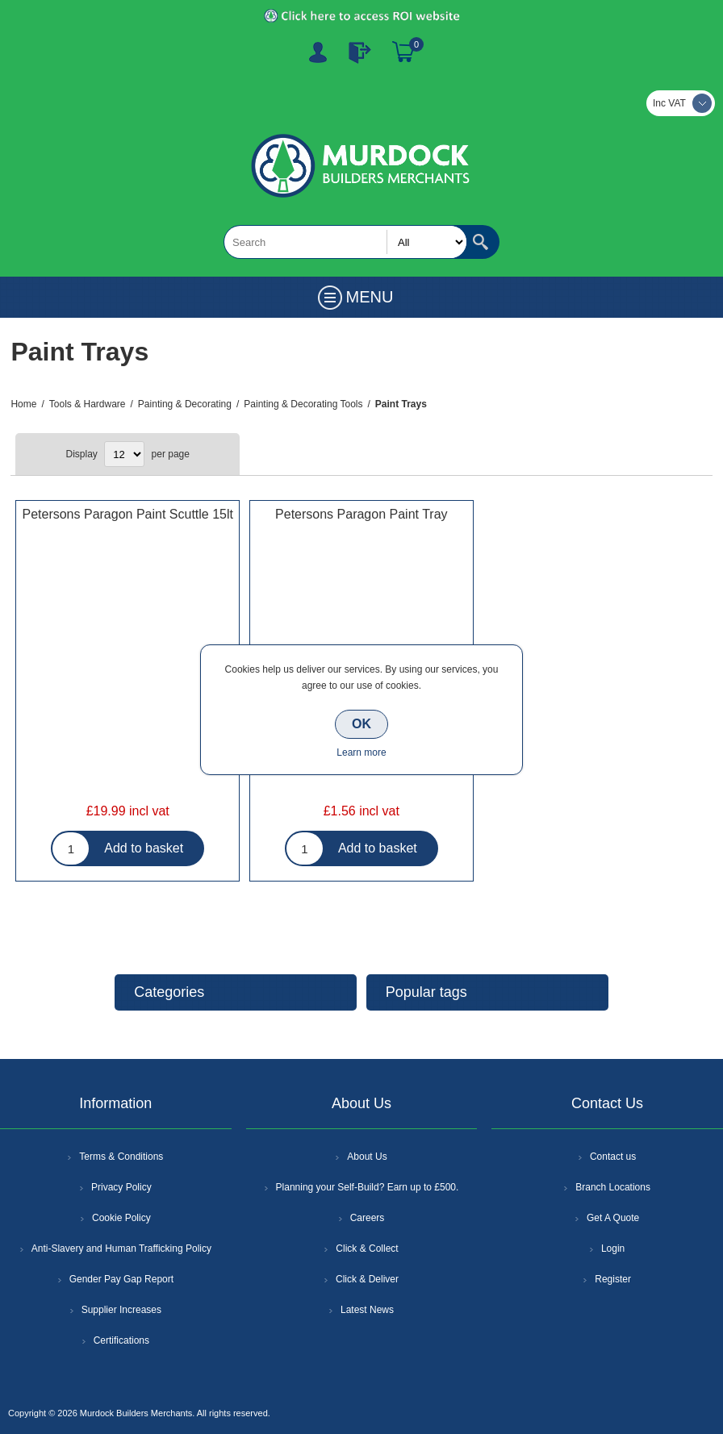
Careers (367, 1217)
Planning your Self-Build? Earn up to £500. (367, 1187)
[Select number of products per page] (124, 454)
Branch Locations (612, 1187)
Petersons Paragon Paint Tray (361, 514)
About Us (367, 1156)
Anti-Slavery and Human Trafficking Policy (121, 1248)
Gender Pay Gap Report (121, 1279)
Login (613, 1248)
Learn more (361, 752)
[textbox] (345, 242)
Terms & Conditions (121, 1156)
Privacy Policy (121, 1187)
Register (318, 52)
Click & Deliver (367, 1279)
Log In (360, 52)
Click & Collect (367, 1248)
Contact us (613, 1156)
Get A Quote (613, 1217)
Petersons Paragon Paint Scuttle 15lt (127, 514)
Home (23, 404)
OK (361, 724)
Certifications (121, 1340)
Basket (403, 52)
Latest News (367, 1309)
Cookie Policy (121, 1217)
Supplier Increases (121, 1309)
